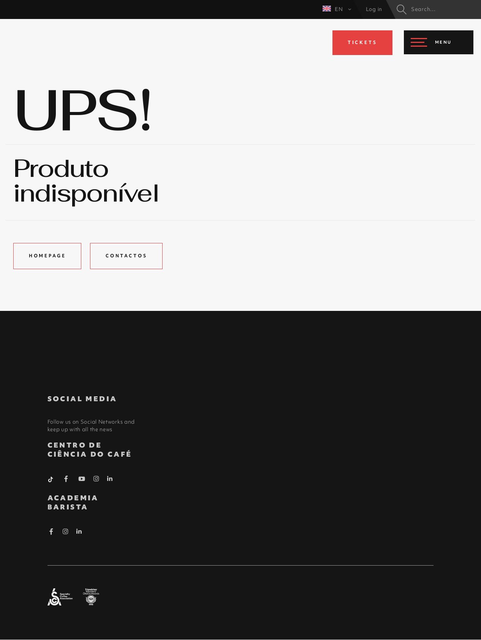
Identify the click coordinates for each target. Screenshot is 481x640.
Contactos (127, 256)
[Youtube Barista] (82, 480)
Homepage (47, 256)
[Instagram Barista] (96, 479)
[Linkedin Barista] (110, 479)
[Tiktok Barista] (51, 479)
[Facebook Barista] (66, 480)
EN (337, 9)
